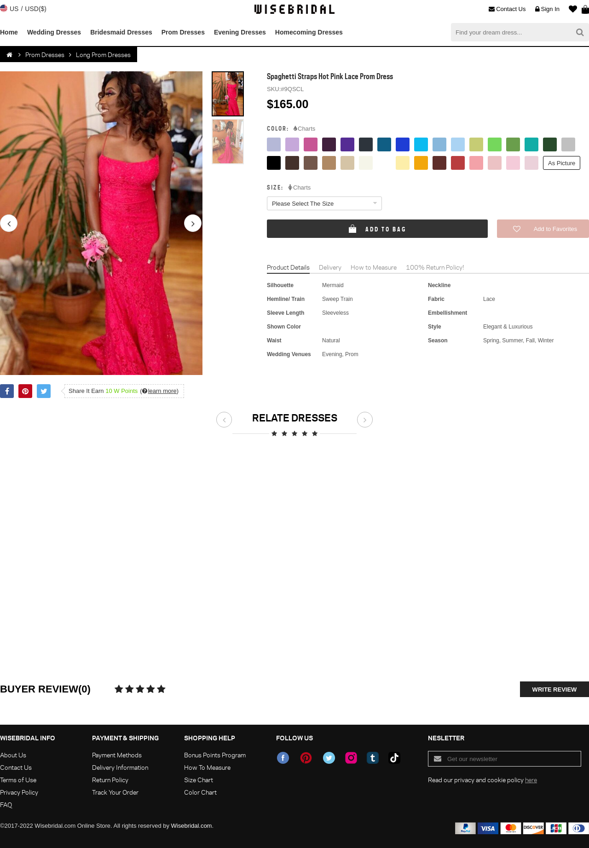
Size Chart (198, 780)
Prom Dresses (183, 32)
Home (9, 32)
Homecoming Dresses (309, 32)
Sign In (547, 9)
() (159, 390)
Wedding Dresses (54, 32)
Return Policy (110, 780)
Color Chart (200, 792)
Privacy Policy (19, 792)
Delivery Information (120, 767)
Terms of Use (18, 780)
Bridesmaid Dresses (121, 32)
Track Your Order (115, 792)
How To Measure (207, 767)
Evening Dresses (240, 32)
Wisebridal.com (191, 825)
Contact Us (507, 9)
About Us (13, 755)
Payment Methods (117, 755)
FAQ (6, 804)
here (531, 780)
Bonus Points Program (215, 755)
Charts (304, 129)
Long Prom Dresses (103, 54)
